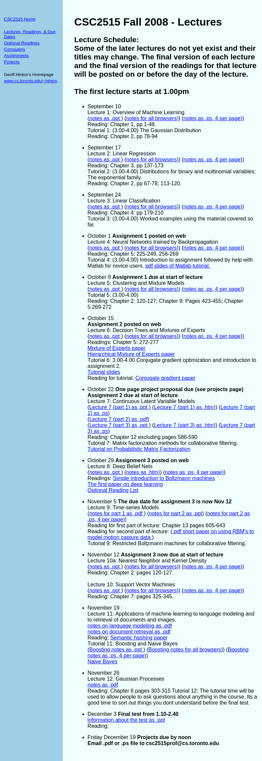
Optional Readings (22, 43)
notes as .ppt (105, 118)
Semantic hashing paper (139, 637)
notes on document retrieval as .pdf (129, 631)
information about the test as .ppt (126, 720)
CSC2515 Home (20, 19)
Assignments (16, 55)
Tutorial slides (104, 372)
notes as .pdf (103, 685)
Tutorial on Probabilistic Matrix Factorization (139, 449)
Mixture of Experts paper (116, 348)
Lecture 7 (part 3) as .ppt (119, 425)
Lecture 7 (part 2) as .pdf (118, 419)
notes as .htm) (143, 472)
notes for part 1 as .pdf (116, 513)
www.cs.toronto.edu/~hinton (30, 80)
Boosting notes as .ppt (116, 649)
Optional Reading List (113, 490)
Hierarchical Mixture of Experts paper (131, 354)
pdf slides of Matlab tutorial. (177, 266)
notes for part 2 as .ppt (175, 513)
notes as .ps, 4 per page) (213, 118)
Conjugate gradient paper (165, 378)
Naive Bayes (103, 661)
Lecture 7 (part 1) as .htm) (185, 407)
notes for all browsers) (152, 118)
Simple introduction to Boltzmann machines (164, 478)
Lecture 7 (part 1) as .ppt (119, 407)
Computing (14, 49)
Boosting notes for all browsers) (185, 649)
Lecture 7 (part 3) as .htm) (185, 425)
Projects (12, 61)
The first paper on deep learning (125, 484)
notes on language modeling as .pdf (130, 626)
